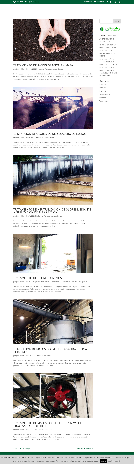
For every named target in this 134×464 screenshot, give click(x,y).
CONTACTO (88, 2)
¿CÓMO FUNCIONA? (100, 9)
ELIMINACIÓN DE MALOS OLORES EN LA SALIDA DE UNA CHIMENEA (50, 350)
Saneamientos (57, 69)
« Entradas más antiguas (22, 449)
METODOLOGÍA (83, 9)
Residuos (48, 69)
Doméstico (40, 282)
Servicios (74, 282)
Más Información (114, 461)
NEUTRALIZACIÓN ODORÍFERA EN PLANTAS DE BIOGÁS (109, 53)
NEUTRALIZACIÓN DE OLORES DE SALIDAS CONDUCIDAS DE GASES (108, 61)
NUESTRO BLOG (99, 2)
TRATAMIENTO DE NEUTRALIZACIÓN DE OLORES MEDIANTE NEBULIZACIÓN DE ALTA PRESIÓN (52, 210)
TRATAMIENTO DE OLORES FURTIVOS (37, 278)
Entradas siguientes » (85, 449)
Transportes (82, 282)
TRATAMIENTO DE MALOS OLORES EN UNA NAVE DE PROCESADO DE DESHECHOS (47, 424)
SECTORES (70, 9)
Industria (40, 69)
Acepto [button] (103, 461)
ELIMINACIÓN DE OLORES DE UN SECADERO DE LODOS (49, 134)
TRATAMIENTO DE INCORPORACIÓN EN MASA (43, 65)
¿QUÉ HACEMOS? (57, 9)
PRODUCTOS (116, 9)
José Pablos (20, 69)
